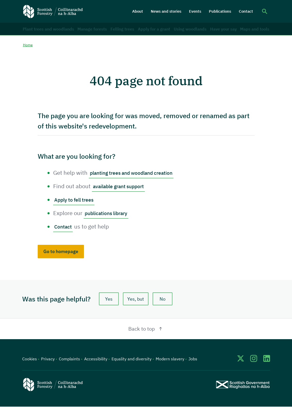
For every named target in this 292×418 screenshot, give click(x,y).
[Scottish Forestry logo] (53, 11)
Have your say (221, 33)
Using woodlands (185, 33)
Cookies (29, 370)
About (137, 11)
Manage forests (84, 33)
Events (195, 11)
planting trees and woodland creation (138, 182)
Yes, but (137, 309)
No (166, 309)
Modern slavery (170, 370)
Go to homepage (60, 261)
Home (28, 54)
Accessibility (95, 370)
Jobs (192, 370)
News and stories (166, 11)
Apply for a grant (149, 33)
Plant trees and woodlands (40, 33)
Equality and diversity (132, 370)
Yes (109, 309)
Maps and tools (251, 33)
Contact (246, 11)
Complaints (69, 370)
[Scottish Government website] (243, 395)
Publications (220, 11)
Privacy (48, 370)
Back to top (146, 340)
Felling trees (117, 33)
